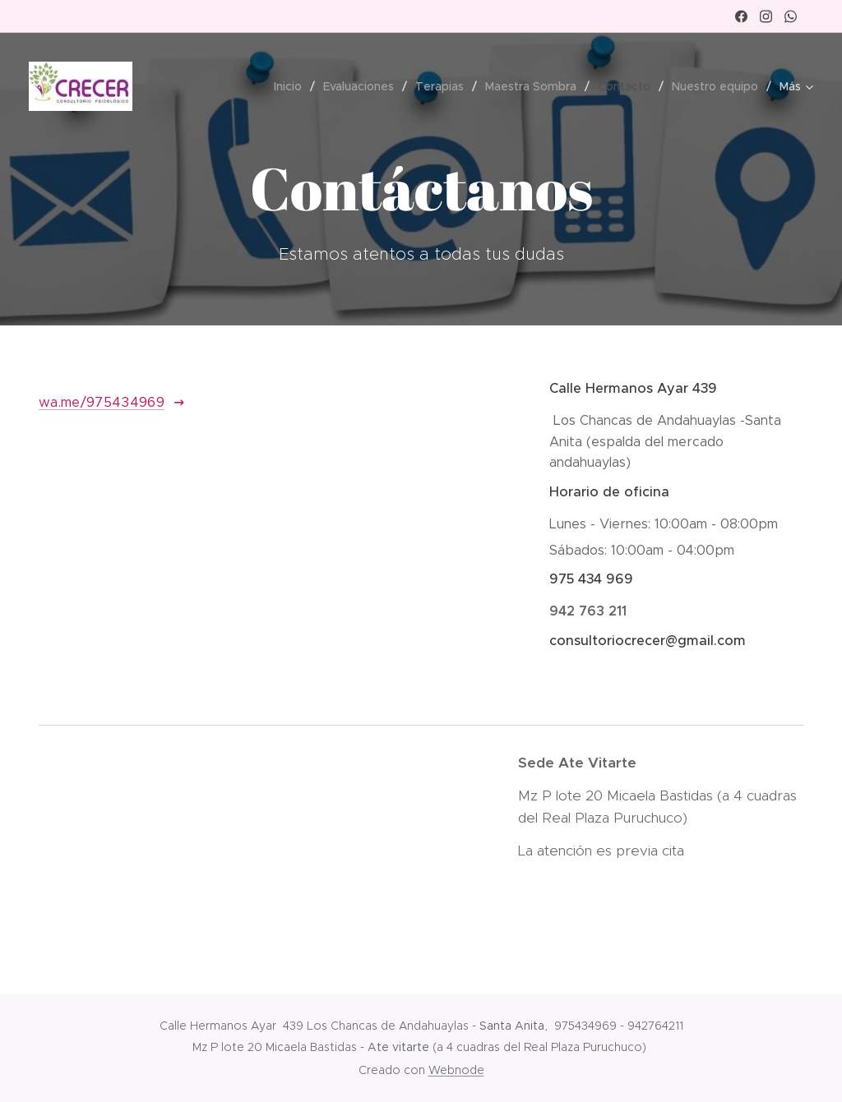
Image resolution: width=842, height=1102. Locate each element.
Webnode (456, 1070)
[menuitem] (292, 86)
